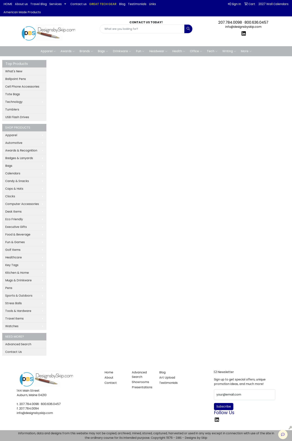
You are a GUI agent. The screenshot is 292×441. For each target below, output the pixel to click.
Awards (68, 51)
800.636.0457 (256, 22)
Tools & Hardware (18, 311)
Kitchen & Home (17, 273)
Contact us (78, 4)
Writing (229, 51)
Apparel (48, 51)
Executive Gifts (16, 227)
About (108, 377)
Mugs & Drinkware (18, 280)
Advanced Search (18, 344)
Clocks (10, 196)
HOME (8, 4)
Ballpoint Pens (15, 79)
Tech (212, 51)
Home (108, 372)
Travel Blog (38, 4)
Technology (14, 102)
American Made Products (22, 12)
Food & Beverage (17, 234)
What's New (13, 71)
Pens (8, 288)
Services (55, 4)
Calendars (12, 173)
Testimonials (137, 4)
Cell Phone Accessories (22, 86)
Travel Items (14, 318)
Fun (140, 51)
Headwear (158, 51)
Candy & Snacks (17, 181)
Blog (122, 4)
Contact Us (13, 352)
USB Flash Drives (17, 117)
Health (178, 51)
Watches (11, 326)
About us (21, 4)
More (246, 51)
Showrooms (140, 382)
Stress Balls (13, 303)
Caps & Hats (14, 188)
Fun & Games (15, 242)
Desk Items (13, 211)
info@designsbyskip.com (243, 27)
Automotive (13, 143)
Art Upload (167, 377)
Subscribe (223, 406)
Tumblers (12, 109)
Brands (86, 51)
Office (196, 51)
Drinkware (122, 51)
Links (152, 4)
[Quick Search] (142, 29)
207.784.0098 (230, 22)
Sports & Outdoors (18, 295)
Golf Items (12, 250)
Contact (110, 383)
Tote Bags (12, 94)
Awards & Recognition (21, 150)
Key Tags (11, 265)
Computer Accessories (22, 204)
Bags (103, 51)
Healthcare (13, 257)
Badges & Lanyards (19, 158)
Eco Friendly (14, 219)
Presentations (142, 387)
